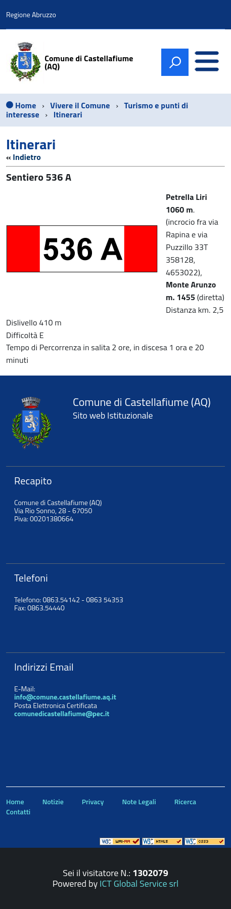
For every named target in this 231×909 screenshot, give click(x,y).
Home (15, 801)
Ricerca (185, 801)
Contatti (18, 811)
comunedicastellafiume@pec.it (61, 713)
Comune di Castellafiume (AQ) (88, 62)
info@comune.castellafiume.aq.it (65, 696)
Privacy (93, 801)
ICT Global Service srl (139, 883)
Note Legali (139, 801)
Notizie (53, 801)
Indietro (27, 157)
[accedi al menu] (206, 62)
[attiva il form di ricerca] (175, 62)
